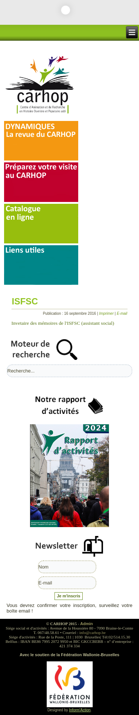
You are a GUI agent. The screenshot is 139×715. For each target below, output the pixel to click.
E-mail (122, 313)
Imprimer (107, 313)
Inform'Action (79, 710)
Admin (86, 623)
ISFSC (25, 301)
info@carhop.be (92, 632)
